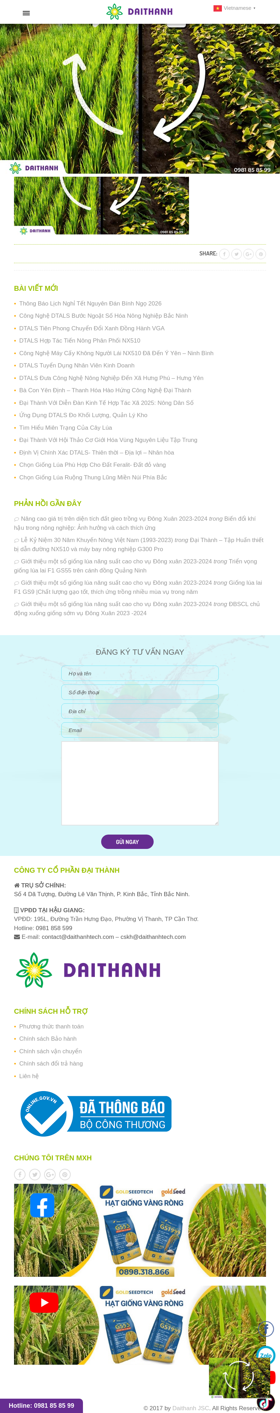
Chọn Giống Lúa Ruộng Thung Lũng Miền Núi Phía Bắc (93, 477)
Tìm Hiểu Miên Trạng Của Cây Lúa (65, 427)
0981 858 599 (53, 928)
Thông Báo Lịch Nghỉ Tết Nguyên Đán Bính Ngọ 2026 (90, 303)
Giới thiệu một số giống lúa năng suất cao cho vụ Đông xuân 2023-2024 (116, 561)
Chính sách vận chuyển (50, 1051)
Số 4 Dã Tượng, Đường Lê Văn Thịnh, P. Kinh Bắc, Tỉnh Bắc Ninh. (102, 894)
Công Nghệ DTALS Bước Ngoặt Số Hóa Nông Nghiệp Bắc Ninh (103, 315)
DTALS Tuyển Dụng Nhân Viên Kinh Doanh (76, 365)
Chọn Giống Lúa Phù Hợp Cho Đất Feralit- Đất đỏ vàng (92, 465)
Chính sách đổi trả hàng (51, 1063)
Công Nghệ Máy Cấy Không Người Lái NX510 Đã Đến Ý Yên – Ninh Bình (116, 353)
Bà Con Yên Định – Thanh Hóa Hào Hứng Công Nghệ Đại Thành (105, 390)
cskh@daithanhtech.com (153, 937)
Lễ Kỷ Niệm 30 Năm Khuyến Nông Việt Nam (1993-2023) (97, 540)
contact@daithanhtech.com (78, 937)
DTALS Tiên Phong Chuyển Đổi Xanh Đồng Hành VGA (91, 328)
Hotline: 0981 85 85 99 (41, 1405)
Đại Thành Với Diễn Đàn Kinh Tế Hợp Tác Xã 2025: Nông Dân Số (106, 403)
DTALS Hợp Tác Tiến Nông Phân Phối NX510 (79, 340)
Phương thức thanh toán (51, 1026)
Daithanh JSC (191, 1408)
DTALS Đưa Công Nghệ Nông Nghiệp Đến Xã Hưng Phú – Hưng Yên (111, 378)
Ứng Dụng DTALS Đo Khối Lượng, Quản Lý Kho (83, 415)
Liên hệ (29, 1076)
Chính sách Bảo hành (48, 1038)
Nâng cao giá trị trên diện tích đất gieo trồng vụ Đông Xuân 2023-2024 (114, 518)
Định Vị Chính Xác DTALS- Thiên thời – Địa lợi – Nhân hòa (96, 452)
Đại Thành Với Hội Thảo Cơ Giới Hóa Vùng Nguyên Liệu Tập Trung (108, 440)
